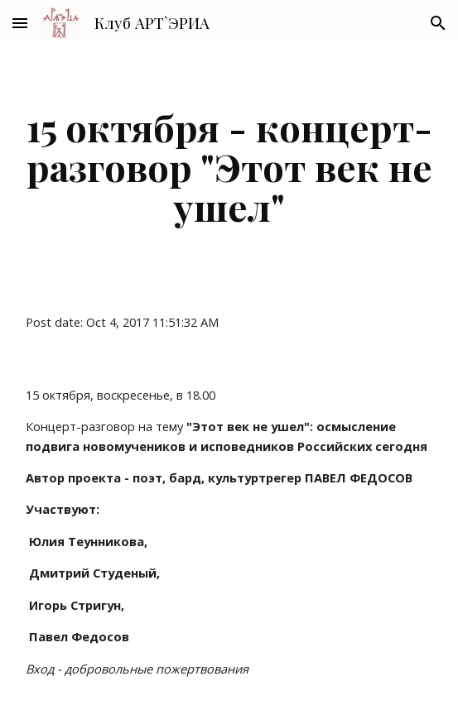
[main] (229, 166)
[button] (20, 23)
